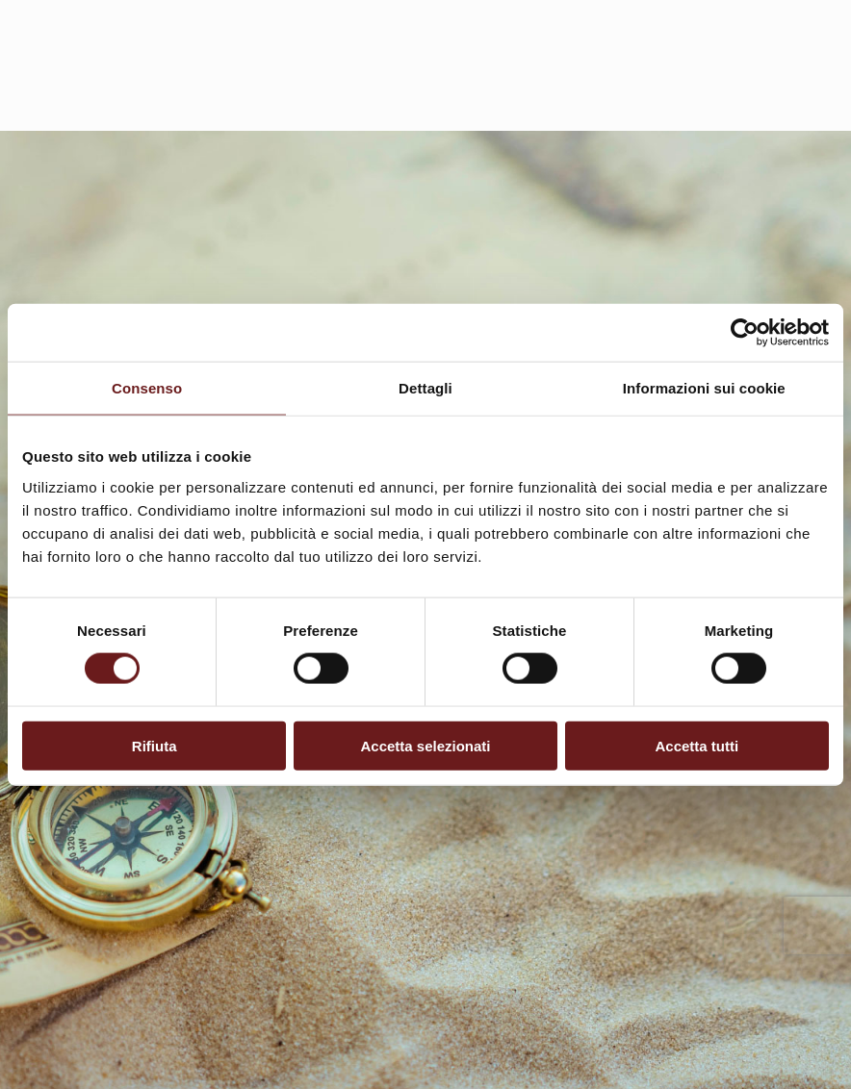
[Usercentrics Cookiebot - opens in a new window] (744, 332)
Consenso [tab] (147, 388)
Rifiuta (154, 745)
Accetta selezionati (425, 745)
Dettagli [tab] (425, 388)
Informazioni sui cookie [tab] (704, 388)
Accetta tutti (696, 745)
